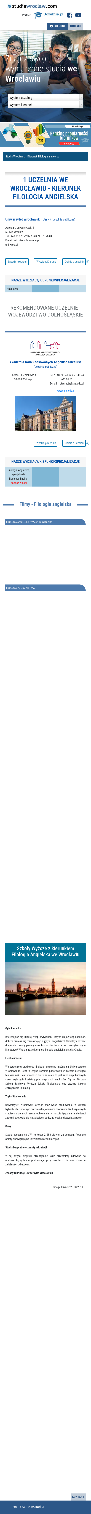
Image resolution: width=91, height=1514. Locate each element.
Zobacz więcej (19, 483)
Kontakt (75, 26)
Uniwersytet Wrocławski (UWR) (40, 219)
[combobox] (45, 97)
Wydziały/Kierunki (46, 261)
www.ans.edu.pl (66, 390)
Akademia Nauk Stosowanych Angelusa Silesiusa (45, 364)
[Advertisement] (45, 796)
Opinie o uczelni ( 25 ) (75, 261)
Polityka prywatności (28, 1507)
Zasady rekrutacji (17, 261)
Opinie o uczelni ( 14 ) (75, 443)
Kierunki (58, 26)
